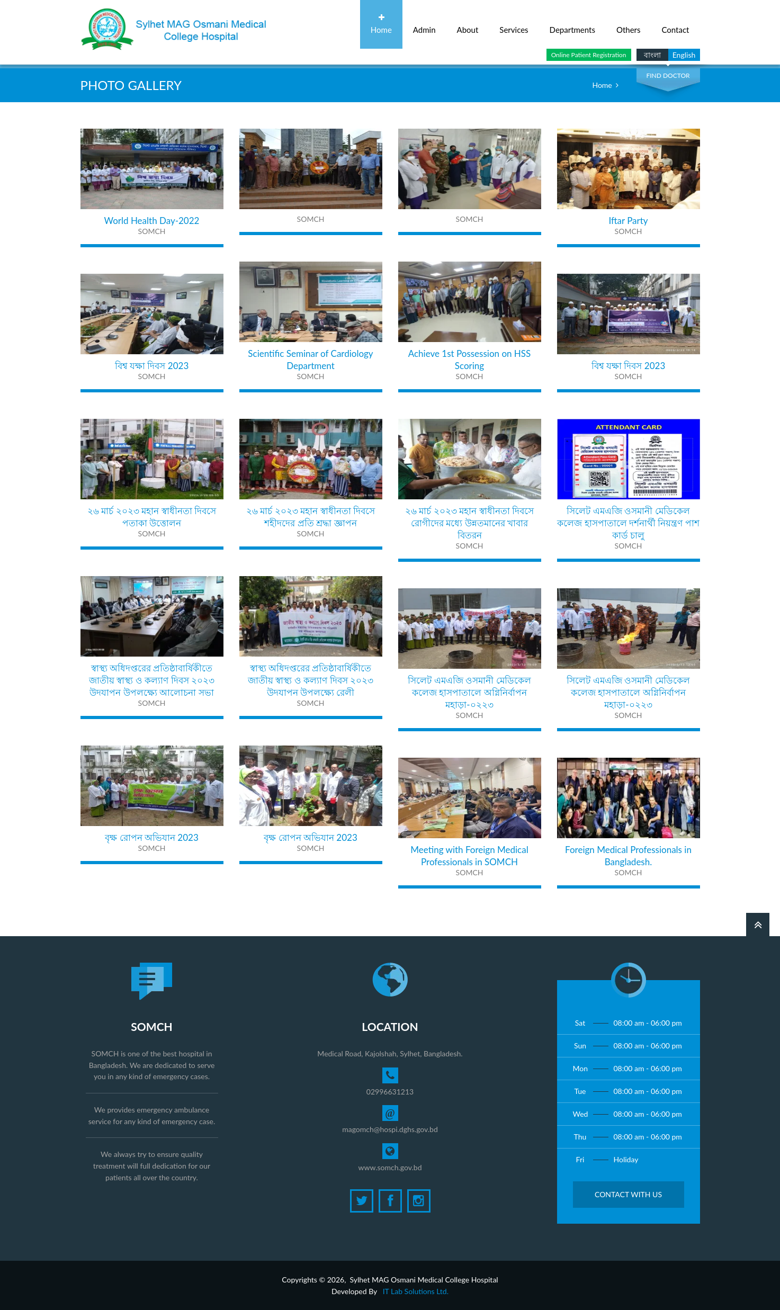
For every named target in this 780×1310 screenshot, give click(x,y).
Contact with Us (628, 1194)
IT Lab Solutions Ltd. (416, 1291)
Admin (424, 24)
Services (513, 24)
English (684, 54)
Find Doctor (667, 75)
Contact (675, 24)
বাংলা (652, 54)
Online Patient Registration (588, 55)
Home (381, 24)
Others (628, 24)
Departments (572, 24)
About (468, 24)
